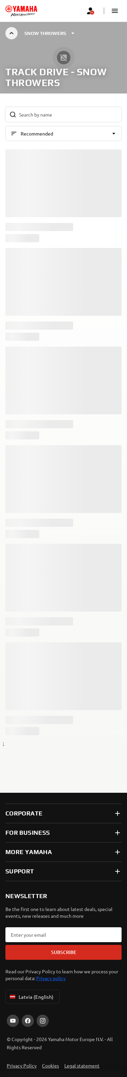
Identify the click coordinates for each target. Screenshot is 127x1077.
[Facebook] (28, 1021)
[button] (115, 11)
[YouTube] (13, 1021)
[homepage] (21, 11)
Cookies (50, 1065)
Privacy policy (51, 978)
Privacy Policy (22, 1065)
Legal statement (82, 1065)
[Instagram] (43, 1021)
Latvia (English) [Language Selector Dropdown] (31, 997)
